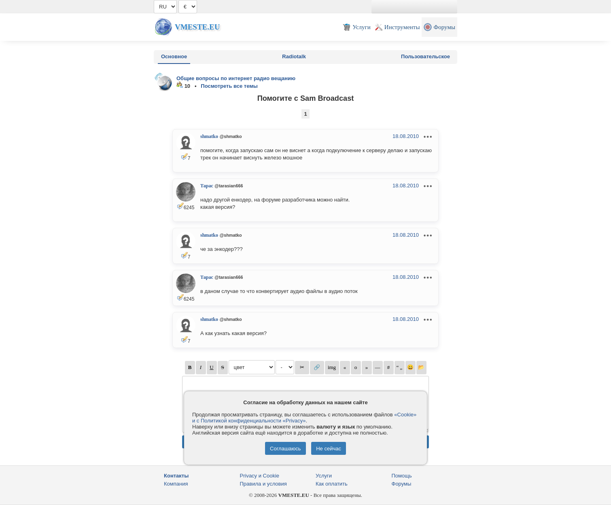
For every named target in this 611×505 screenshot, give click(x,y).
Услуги (324, 476)
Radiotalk (294, 56)
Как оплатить (332, 484)
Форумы (402, 484)
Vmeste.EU (197, 27)
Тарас (206, 186)
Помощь (402, 476)
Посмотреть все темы (229, 86)
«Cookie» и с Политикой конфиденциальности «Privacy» (304, 418)
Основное (174, 56)
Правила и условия (263, 484)
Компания (176, 484)
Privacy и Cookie (260, 476)
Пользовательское (425, 56)
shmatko (209, 136)
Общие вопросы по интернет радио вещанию (235, 78)
